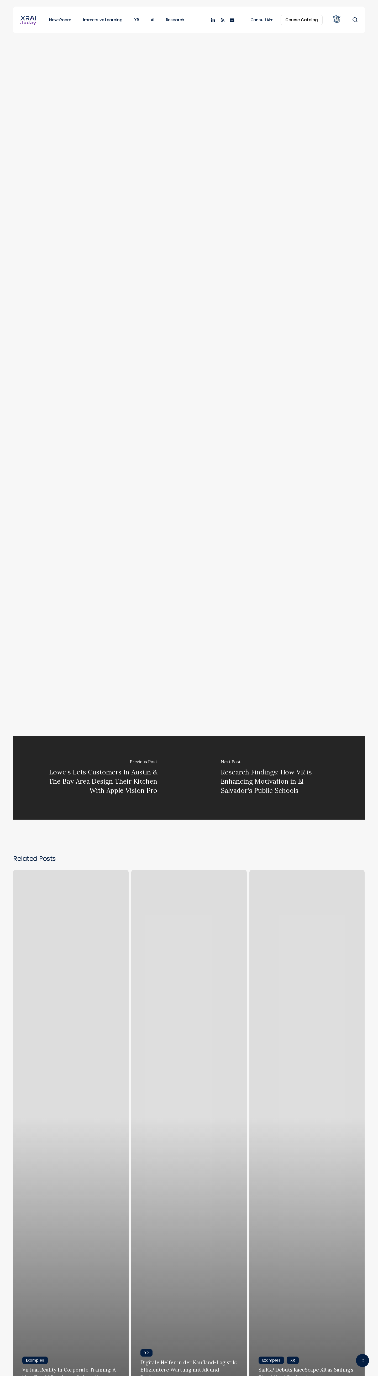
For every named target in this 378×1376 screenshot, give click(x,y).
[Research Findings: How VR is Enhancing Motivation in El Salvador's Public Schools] (277, 778)
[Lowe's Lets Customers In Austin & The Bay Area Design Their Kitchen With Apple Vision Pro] (101, 778)
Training (104, 683)
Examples (179, 59)
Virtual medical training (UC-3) (121, 656)
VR (122, 683)
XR (202, 59)
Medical (81, 683)
